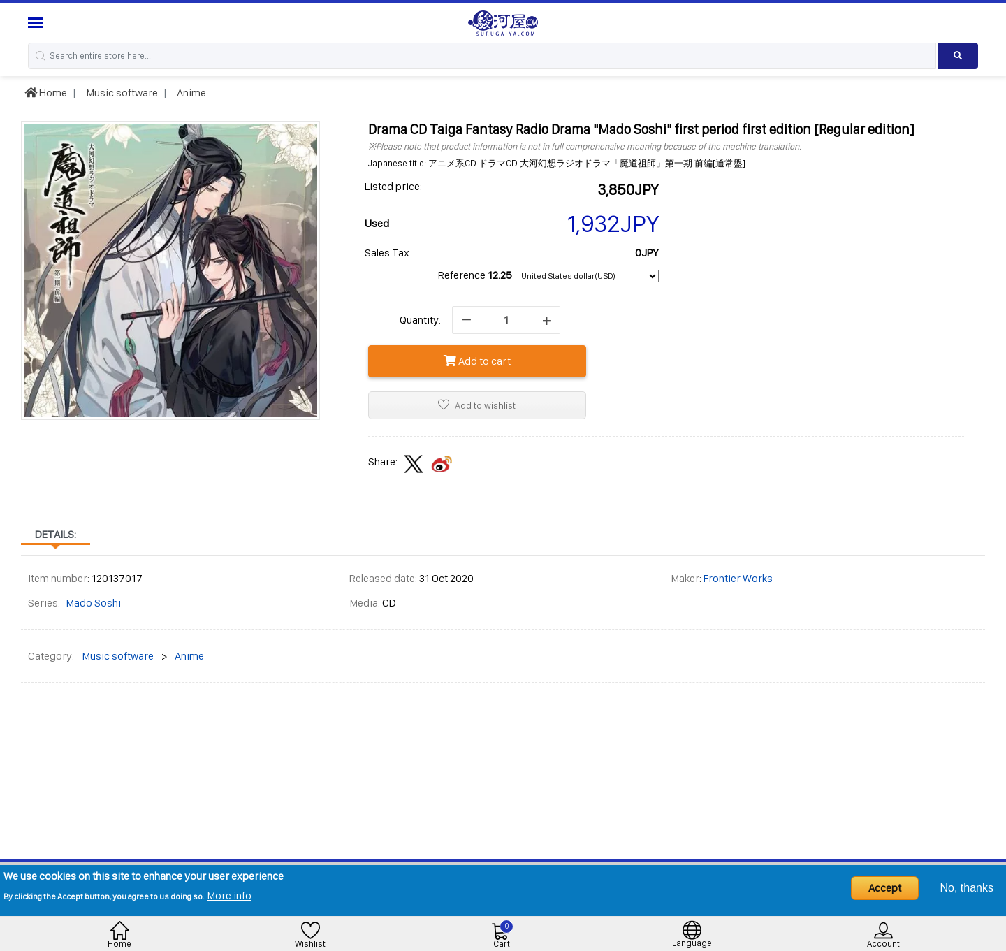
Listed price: (393, 186)
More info (229, 895)
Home (45, 92)
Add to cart (477, 361)
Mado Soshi (93, 602)
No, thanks (966, 888)
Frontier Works (738, 578)
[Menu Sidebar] (37, 22)
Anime (190, 92)
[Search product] (958, 56)
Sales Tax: (388, 252)
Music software (121, 92)
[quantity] (506, 320)
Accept (884, 887)
